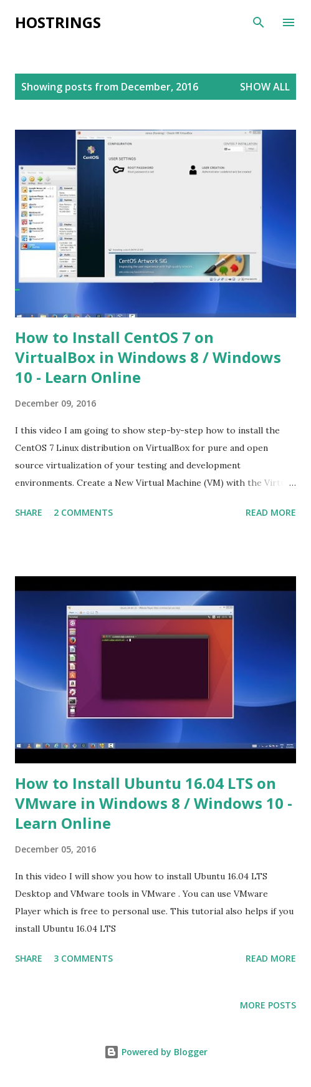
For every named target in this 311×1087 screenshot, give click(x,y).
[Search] (258, 22)
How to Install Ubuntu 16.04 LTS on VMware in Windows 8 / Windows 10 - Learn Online (153, 803)
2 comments (83, 512)
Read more (271, 512)
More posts (268, 1005)
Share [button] (28, 512)
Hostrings (58, 22)
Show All (265, 87)
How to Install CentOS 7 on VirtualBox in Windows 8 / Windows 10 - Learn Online (148, 357)
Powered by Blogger (156, 1052)
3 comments (83, 958)
